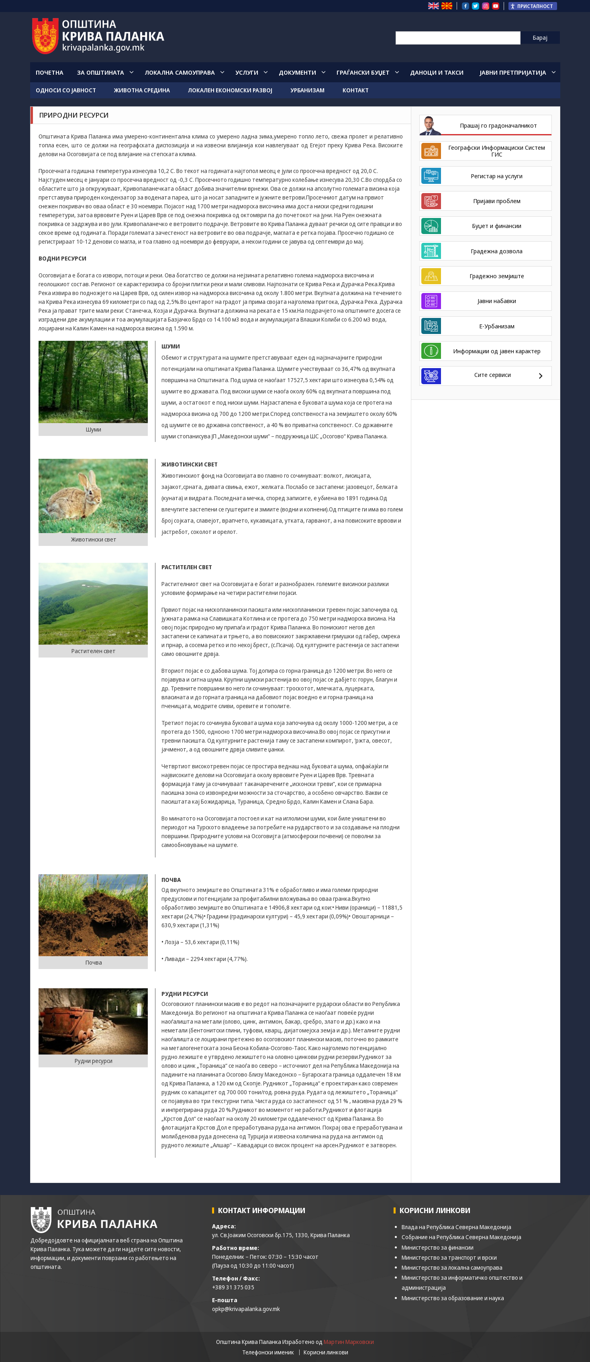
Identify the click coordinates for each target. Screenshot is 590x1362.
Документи (297, 72)
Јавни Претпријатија (513, 72)
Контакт (356, 90)
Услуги (246, 72)
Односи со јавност (66, 90)
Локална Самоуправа (180, 72)
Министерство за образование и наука (453, 1298)
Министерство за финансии (438, 1247)
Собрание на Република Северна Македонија (461, 1237)
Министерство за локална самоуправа (452, 1267)
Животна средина (142, 90)
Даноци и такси (436, 72)
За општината (100, 72)
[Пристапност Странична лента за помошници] (532, 6)
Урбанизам (307, 90)
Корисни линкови (326, 1352)
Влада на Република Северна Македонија (456, 1227)
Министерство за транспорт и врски (449, 1257)
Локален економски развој (230, 90)
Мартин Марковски (349, 1342)
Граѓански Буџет (363, 72)
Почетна (49, 72)
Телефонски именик (268, 1352)
